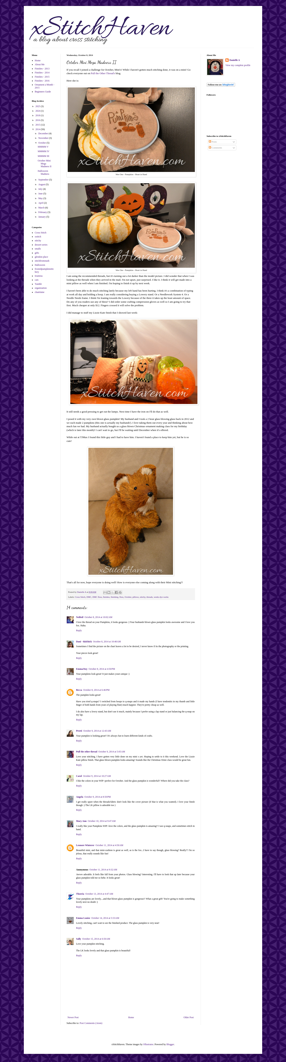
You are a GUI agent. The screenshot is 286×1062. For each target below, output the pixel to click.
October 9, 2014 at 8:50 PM (97, 796)
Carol (79, 776)
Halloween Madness (43, 172)
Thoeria (80, 893)
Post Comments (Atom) (91, 1023)
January (42, 216)
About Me (39, 64)
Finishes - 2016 (42, 80)
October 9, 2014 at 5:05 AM (112, 751)
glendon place (41, 256)
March (41, 207)
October (128, 597)
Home (131, 1017)
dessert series (41, 244)
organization (41, 288)
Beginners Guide (43, 91)
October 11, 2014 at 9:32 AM (103, 869)
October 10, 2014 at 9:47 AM (102, 821)
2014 (38, 129)
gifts (37, 252)
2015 (38, 124)
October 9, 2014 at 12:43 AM (97, 730)
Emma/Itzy (81, 669)
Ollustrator (148, 1044)
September (43, 179)
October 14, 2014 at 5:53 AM (105, 918)
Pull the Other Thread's (103, 73)
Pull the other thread (86, 751)
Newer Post (73, 1017)
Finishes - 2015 (42, 76)
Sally (78, 938)
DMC (88, 597)
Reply (79, 630)
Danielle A (234, 60)
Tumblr (38, 284)
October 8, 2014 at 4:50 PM (102, 669)
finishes (106, 597)
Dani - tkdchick (84, 641)
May (40, 198)
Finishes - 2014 (42, 72)
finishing (114, 597)
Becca (79, 690)
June (40, 193)
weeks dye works (161, 597)
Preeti (79, 730)
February (42, 212)
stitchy (142, 597)
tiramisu (39, 275)
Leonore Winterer (85, 845)
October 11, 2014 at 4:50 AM (109, 845)
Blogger (170, 1044)
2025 (38, 106)
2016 (38, 120)
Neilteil (79, 617)
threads (150, 597)
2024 (38, 110)
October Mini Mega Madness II (44, 163)
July (40, 189)
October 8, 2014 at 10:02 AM (98, 617)
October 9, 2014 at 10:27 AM (97, 776)
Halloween (40, 265)
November (43, 138)
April (41, 202)
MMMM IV (43, 151)
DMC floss (97, 597)
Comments (215, 147)
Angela (79, 796)
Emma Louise (83, 918)
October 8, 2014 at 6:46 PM (96, 690)
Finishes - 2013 (42, 68)
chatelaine (39, 292)
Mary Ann (81, 821)
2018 (38, 115)
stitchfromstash (42, 260)
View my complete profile (237, 65)
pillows (135, 597)
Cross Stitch (80, 597)
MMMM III (43, 156)
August (42, 184)
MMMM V (43, 146)
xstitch (38, 236)
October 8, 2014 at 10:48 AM (107, 641)
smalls (38, 248)
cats (37, 279)
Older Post (189, 1017)
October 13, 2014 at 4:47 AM (99, 893)
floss (121, 597)
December (43, 133)
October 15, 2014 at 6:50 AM (96, 938)
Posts (213, 141)
